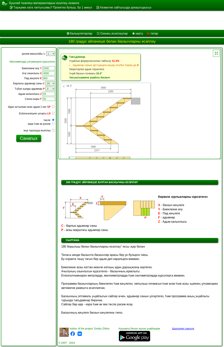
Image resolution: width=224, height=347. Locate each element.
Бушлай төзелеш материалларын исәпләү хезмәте (44, 3)
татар (152, 33)
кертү (139, 33)
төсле (49, 120)
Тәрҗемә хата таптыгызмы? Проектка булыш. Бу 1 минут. (53, 7)
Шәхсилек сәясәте (183, 328)
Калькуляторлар (81, 33)
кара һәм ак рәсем (41, 123)
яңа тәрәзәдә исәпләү (39, 130)
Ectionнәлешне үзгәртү (36, 113)
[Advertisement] (94, 20)
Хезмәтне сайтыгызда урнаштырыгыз (125, 7)
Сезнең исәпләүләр (114, 33)
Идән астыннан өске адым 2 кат (31, 106)
